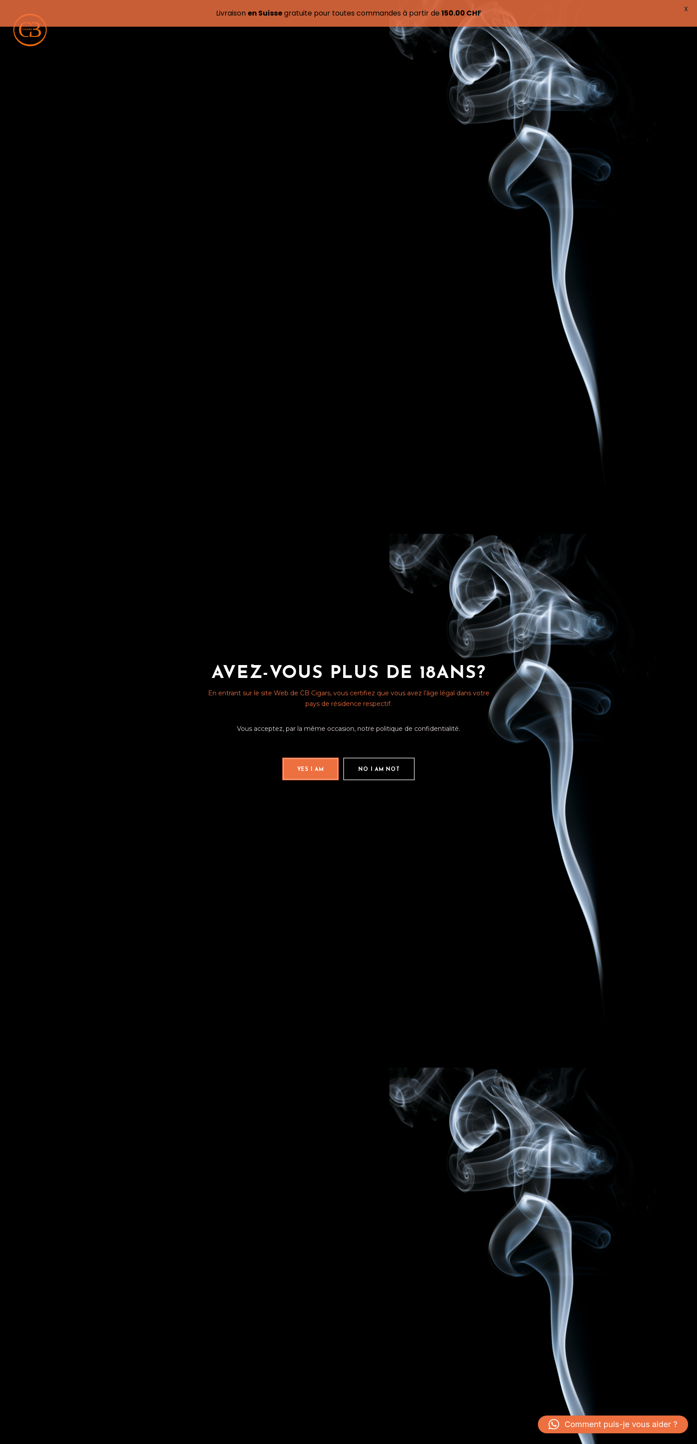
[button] (613, 1424)
